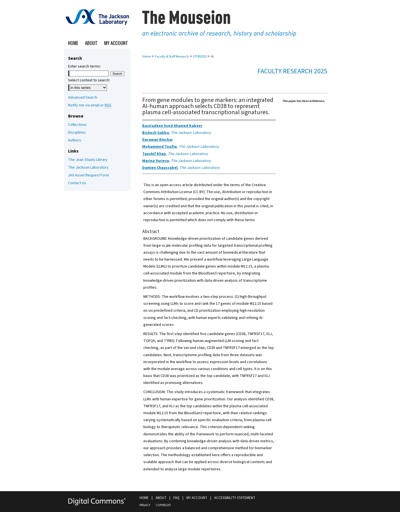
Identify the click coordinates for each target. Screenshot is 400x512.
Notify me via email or (89, 105)
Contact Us (77, 183)
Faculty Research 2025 (292, 71)
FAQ (176, 497)
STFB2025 (200, 56)
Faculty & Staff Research (172, 56)
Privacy (144, 505)
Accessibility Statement (234, 497)
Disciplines (77, 132)
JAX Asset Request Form (88, 175)
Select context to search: (89, 80)
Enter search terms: (84, 66)
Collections (77, 125)
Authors (74, 140)
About (161, 497)
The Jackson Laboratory (88, 167)
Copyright (163, 505)
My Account (196, 497)
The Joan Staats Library (88, 160)
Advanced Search (82, 97)
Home (146, 56)
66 (212, 56)
